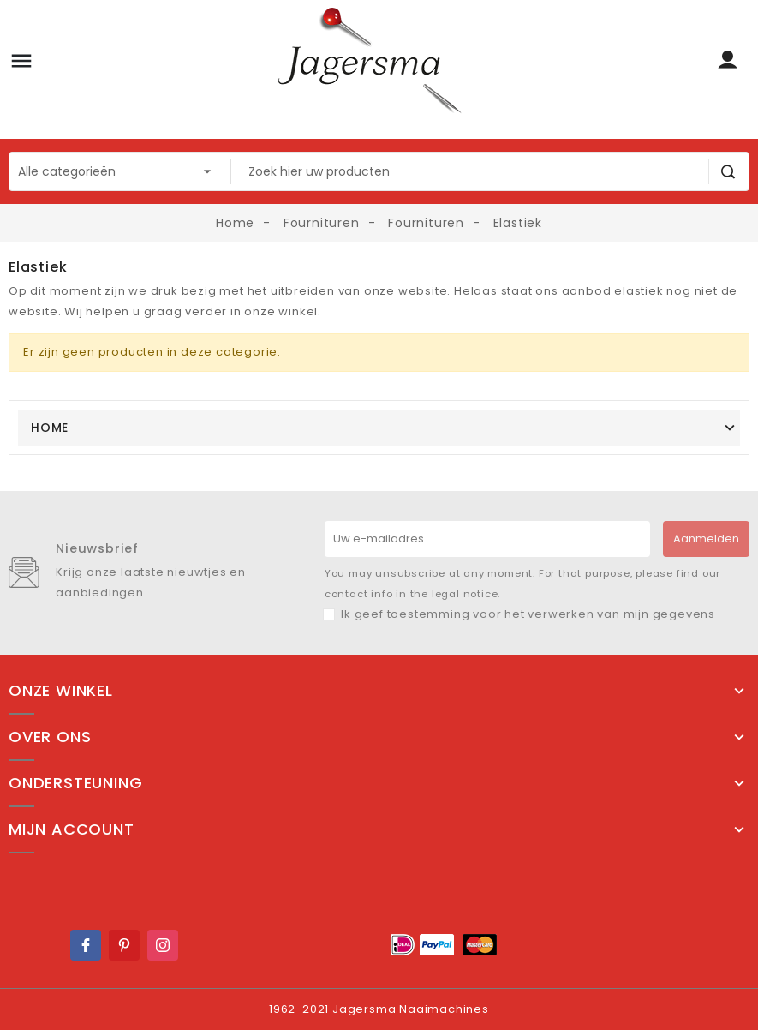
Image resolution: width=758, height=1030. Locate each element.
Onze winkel (61, 690)
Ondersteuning (75, 783)
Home (50, 427)
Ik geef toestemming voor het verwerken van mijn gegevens (528, 614)
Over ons (50, 737)
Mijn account (71, 829)
